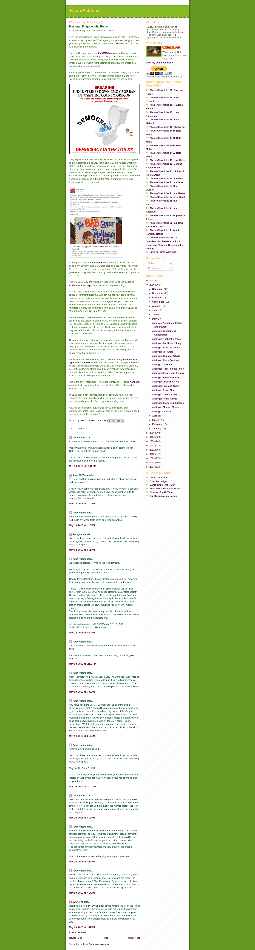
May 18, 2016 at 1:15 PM (82, 525)
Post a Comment (78, 932)
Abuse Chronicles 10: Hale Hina (167, 178)
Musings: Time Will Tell (164, 394)
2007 (152, 466)
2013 (152, 441)
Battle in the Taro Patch (162, 485)
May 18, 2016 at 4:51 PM (82, 550)
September (158, 301)
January (157, 428)
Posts (152, 263)
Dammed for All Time (161, 492)
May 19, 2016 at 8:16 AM (82, 736)
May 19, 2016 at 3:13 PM (82, 817)
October (157, 297)
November (158, 293)
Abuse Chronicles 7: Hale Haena (167, 193)
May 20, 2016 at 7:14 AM (82, 893)
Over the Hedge (158, 481)
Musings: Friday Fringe (164, 398)
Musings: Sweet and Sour (166, 377)
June (155, 314)
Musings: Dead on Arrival (165, 381)
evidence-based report (81, 285)
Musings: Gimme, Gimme (165, 407)
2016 (152, 284)
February (157, 424)
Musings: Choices (161, 411)
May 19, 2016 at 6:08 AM (82, 692)
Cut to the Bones (159, 477)
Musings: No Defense (163, 364)
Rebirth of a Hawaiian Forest (165, 488)
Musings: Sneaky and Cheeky (168, 373)
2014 (152, 437)
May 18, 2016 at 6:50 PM (82, 632)
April (155, 415)
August (156, 306)
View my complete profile (160, 62)
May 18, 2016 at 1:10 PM (82, 503)
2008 (152, 462)
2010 (152, 454)
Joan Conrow (173, 47)
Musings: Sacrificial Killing (166, 343)
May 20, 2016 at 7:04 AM (82, 861)
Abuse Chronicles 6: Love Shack (167, 197)
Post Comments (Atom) (96, 944)
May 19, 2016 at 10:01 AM (82, 786)
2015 (152, 432)
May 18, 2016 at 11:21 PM (82, 664)
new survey (90, 362)
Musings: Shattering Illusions (168, 403)
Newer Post (75, 938)
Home (105, 938)
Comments (155, 268)
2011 (152, 449)
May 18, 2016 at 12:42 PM (82, 466)
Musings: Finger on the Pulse (168, 368)
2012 (152, 445)
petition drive (98, 262)
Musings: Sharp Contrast (165, 360)
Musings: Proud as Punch (166, 347)
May (154, 318)
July (155, 310)
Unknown (78, 902)
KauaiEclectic (85, 10)
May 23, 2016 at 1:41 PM (82, 927)
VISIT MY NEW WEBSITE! (163, 252)
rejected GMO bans (103, 53)
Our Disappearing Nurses (163, 496)
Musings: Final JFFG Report (167, 339)
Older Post (134, 938)
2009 (152, 458)
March (156, 420)
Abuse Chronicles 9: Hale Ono (166, 182)
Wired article (115, 43)
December (158, 289)
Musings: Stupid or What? (166, 356)
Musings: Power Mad (163, 390)
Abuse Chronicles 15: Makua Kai (167, 127)
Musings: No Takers (162, 351)
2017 (152, 280)
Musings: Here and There (165, 386)
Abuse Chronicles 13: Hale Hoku (167, 160)
